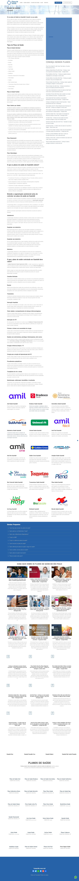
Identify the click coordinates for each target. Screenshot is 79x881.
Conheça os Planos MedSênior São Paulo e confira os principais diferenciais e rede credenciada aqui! (57, 134)
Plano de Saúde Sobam (14, 804)
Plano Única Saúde (48, 804)
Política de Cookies (44, 875)
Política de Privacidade (35, 875)
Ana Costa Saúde (31, 818)
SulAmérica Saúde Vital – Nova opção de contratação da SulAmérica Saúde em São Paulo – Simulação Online (57, 114)
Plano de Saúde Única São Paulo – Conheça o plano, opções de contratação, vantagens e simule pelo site (59, 83)
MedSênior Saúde (13, 846)
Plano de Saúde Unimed (31, 846)
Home (21, 2)
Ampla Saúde (31, 832)
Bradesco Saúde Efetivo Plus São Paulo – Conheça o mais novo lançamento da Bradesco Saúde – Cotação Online (58, 71)
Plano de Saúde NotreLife (31, 791)
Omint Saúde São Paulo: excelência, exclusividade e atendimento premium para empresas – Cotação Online (57, 99)
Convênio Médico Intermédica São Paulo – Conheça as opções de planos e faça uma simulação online (58, 79)
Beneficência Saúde (65, 804)
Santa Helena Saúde (48, 818)
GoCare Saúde (48, 832)
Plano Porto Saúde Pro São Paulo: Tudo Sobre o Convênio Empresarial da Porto (58, 67)
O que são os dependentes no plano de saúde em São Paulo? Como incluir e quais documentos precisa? (58, 91)
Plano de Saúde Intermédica (47, 779)
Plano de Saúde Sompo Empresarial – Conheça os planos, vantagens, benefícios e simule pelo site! (57, 142)
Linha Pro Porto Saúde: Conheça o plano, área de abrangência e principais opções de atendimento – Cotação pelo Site (58, 130)
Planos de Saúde (35, 2)
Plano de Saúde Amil (15, 779)
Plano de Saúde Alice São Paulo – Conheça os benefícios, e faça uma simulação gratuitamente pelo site (58, 87)
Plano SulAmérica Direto (14, 791)
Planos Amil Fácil (48, 846)
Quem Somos (27, 2)
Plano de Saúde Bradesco (31, 779)
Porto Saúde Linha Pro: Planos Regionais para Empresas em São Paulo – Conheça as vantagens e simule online (58, 106)
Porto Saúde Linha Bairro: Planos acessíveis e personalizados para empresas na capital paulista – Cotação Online (58, 110)
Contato (46, 2)
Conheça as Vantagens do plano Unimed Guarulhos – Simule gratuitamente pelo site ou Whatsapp (58, 103)
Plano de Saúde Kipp (65, 791)
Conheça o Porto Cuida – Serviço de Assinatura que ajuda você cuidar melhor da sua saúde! (59, 138)
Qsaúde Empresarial (14, 817)
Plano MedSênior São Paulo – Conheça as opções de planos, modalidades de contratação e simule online (58, 75)
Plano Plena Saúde (48, 791)
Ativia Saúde (14, 832)
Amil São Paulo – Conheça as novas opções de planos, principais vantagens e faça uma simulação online (57, 118)
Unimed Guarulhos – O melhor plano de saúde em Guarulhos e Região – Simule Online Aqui (58, 126)
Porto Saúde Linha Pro (31, 804)
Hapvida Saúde (65, 818)
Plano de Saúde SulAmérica (64, 779)
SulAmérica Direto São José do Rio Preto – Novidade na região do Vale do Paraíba (59, 122)
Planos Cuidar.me (65, 832)
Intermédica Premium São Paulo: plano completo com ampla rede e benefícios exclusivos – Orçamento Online (58, 95)
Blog (41, 2)
